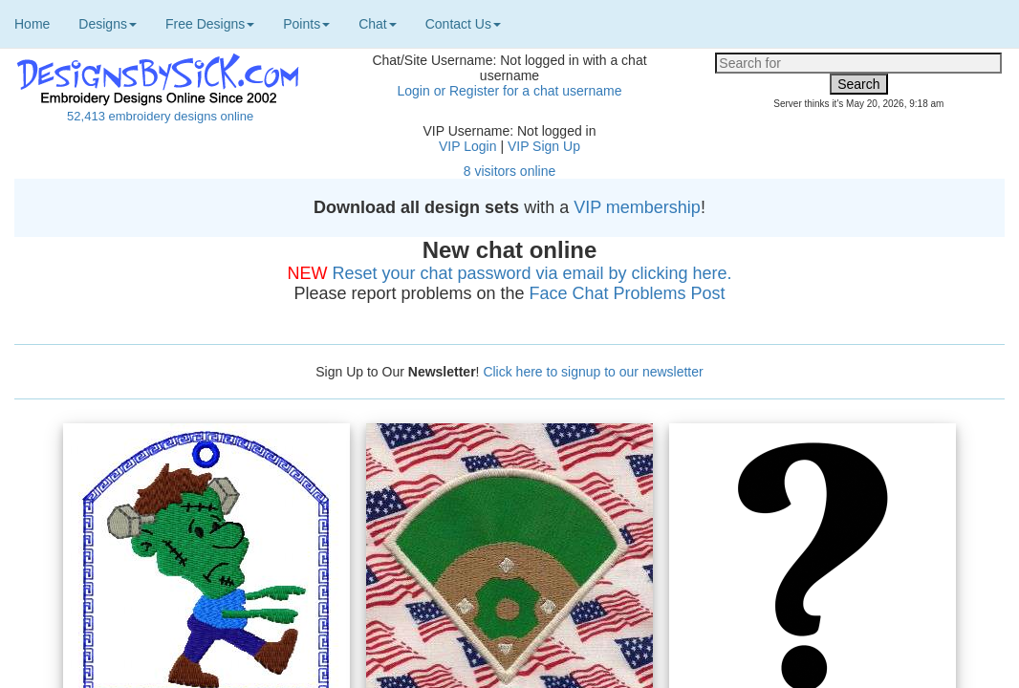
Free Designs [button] (209, 24)
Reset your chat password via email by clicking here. (531, 273)
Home (32, 24)
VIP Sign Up (544, 146)
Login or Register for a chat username (509, 90)
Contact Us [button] (463, 24)
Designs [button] (107, 24)
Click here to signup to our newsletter (593, 371)
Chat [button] (377, 24)
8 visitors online (510, 171)
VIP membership (637, 207)
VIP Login (467, 146)
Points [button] (306, 24)
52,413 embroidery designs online (160, 116)
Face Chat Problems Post (628, 293)
